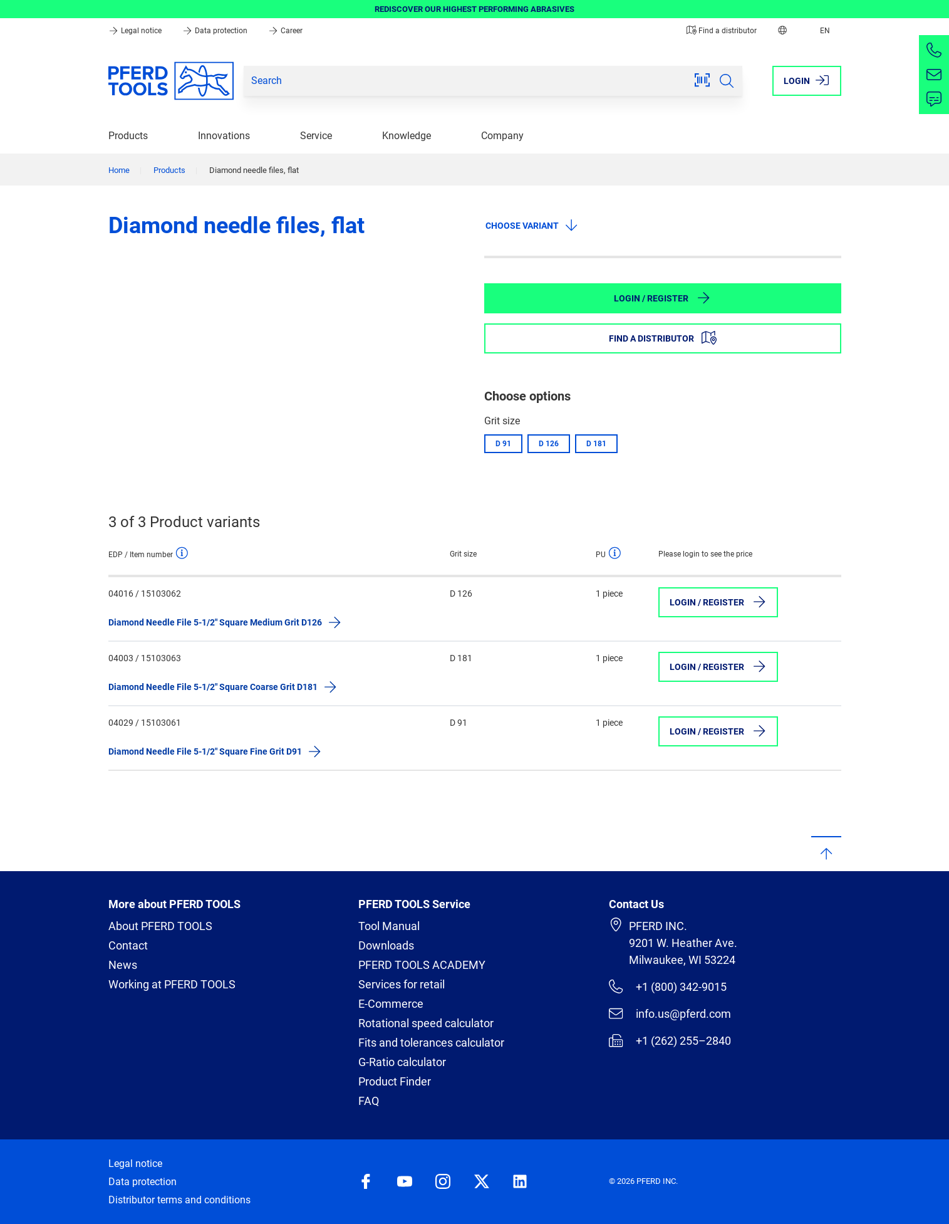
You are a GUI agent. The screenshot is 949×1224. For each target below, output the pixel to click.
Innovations (224, 136)
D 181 (596, 443)
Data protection (215, 30)
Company (502, 136)
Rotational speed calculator (426, 1023)
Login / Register (662, 297)
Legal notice (135, 30)
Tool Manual (389, 926)
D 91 (503, 443)
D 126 (549, 443)
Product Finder (394, 1081)
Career (285, 30)
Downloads (386, 945)
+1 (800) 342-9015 (667, 986)
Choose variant (532, 225)
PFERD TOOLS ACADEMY (421, 964)
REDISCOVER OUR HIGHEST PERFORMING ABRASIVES (474, 9)
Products (128, 136)
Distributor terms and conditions (179, 1200)
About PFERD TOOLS (160, 926)
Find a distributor (722, 30)
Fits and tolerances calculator (431, 1042)
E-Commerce (390, 1003)
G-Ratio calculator (402, 1062)
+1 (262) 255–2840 (669, 1040)
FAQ (368, 1100)
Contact (128, 945)
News (122, 964)
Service (316, 136)
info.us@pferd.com (669, 1013)
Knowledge (406, 136)
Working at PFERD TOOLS (172, 984)
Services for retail (401, 984)
